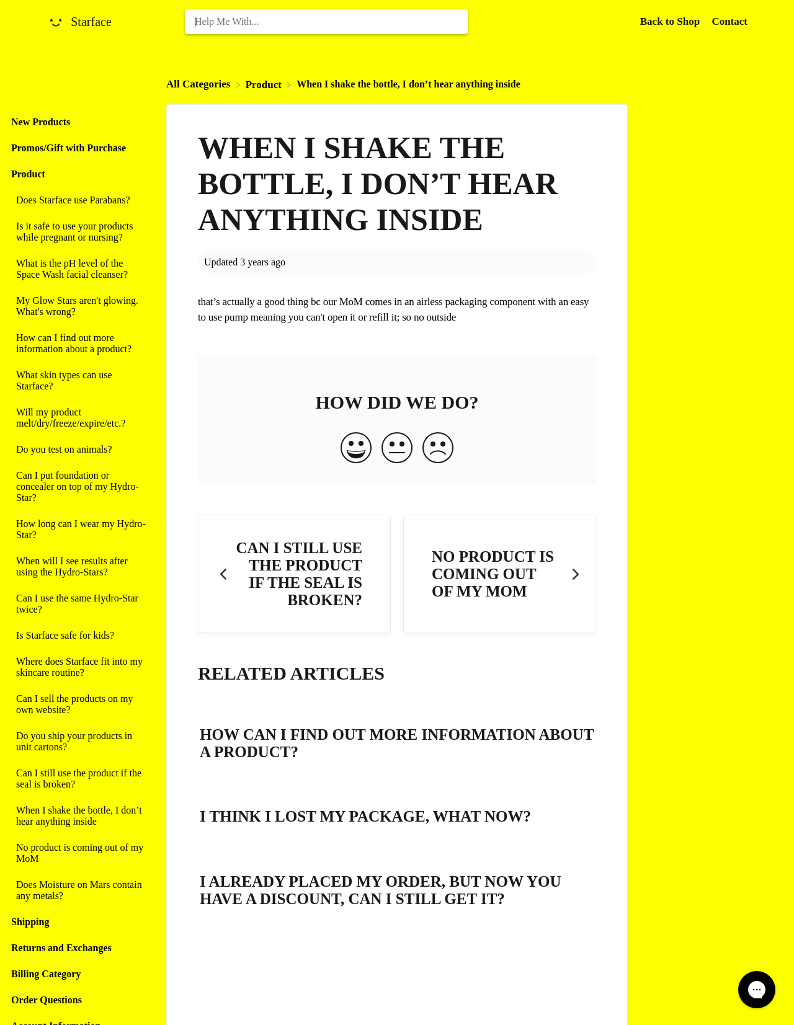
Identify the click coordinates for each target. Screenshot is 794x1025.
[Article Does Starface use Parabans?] (80, 200)
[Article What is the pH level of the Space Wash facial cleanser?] (80, 269)
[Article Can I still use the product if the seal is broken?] (80, 778)
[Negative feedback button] (438, 449)
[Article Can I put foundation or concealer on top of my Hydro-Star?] (80, 487)
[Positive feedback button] (356, 449)
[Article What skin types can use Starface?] (80, 380)
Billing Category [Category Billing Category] (46, 974)
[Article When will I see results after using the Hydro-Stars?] (80, 566)
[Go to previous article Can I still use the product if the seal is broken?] (294, 574)
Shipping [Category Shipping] (30, 921)
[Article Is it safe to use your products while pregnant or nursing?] (80, 232)
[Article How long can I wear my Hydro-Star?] (80, 529)
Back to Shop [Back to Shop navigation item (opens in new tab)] (671, 21)
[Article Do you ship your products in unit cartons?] (80, 741)
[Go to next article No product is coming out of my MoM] (499, 574)
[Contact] (729, 21)
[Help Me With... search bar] (326, 21)
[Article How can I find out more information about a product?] (80, 343)
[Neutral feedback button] (397, 449)
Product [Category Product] (28, 174)
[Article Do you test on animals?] (80, 450)
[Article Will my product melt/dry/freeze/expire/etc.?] (80, 418)
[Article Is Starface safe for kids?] (80, 636)
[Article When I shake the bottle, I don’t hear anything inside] (80, 816)
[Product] (265, 84)
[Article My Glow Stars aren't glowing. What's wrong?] (80, 306)
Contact (729, 21)
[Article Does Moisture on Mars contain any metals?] (80, 890)
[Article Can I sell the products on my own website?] (80, 704)
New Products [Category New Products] (40, 122)
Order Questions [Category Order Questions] (46, 1000)
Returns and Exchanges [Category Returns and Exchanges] (61, 948)
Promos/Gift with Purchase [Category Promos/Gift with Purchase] (68, 148)
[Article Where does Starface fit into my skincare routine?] (80, 667)
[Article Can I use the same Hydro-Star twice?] (80, 604)
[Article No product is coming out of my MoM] (80, 853)
